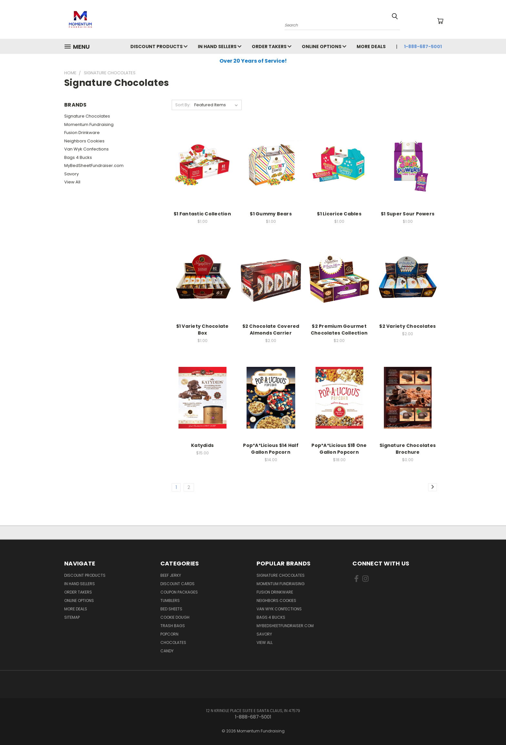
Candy (167, 651)
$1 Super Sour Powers (407, 214)
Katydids (202, 445)
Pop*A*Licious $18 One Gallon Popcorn (339, 448)
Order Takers (271, 46)
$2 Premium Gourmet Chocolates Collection (339, 329)
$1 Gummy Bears (271, 214)
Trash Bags (172, 625)
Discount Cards (177, 583)
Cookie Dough (174, 617)
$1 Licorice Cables (339, 214)
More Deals (371, 46)
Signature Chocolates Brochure (408, 448)
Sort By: (182, 105)
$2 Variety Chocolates (407, 326)
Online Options (324, 46)
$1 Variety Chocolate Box (202, 329)
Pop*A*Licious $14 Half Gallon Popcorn (271, 448)
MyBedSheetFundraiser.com (94, 165)
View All (72, 182)
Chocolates (173, 642)
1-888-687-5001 (423, 46)
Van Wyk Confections (86, 149)
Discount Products (158, 46)
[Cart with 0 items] (440, 21)
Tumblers (170, 600)
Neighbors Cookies (84, 141)
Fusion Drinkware (82, 132)
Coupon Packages (179, 592)
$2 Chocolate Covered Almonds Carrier (270, 329)
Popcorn (169, 634)
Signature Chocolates (87, 116)
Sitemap (72, 617)
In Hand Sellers (219, 46)
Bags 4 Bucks (78, 157)
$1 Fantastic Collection (202, 214)
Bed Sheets (171, 609)
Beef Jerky (170, 575)
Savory (71, 174)
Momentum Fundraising (89, 124)
